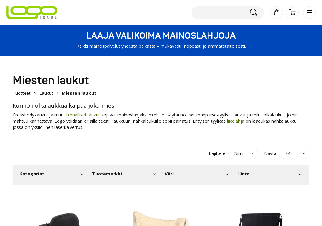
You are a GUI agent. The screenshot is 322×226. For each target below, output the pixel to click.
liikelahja (235, 121)
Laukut (46, 93)
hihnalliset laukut (83, 115)
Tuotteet (22, 93)
